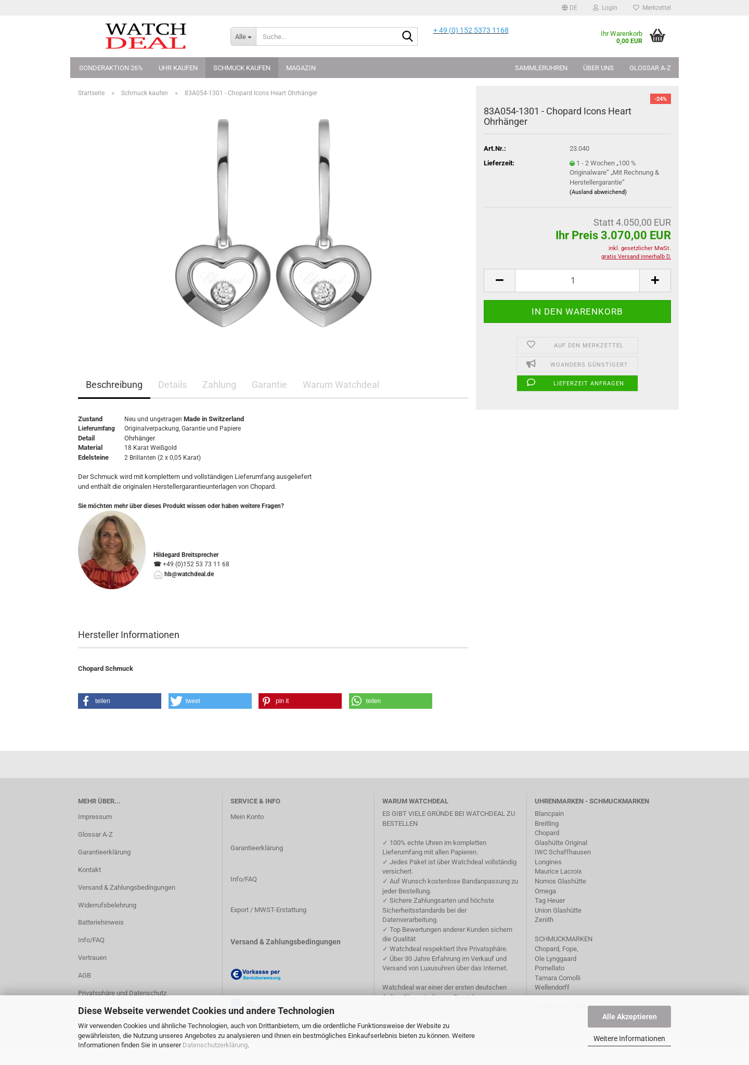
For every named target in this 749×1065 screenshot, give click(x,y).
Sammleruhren (541, 68)
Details (172, 384)
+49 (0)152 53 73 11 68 (196, 564)
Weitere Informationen (629, 1038)
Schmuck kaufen (241, 68)
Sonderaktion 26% (111, 68)
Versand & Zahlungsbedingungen (126, 887)
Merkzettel (652, 7)
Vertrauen (92, 958)
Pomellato (549, 968)
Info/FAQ (91, 940)
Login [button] (605, 7)
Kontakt (89, 870)
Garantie (269, 384)
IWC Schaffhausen (563, 852)
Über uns (598, 68)
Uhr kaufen (178, 68)
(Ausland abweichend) (598, 192)
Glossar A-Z (650, 68)
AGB (84, 975)
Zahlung (219, 384)
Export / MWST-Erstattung (268, 910)
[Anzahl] (577, 280)
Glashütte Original (561, 843)
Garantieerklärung (104, 852)
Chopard (547, 833)
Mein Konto (247, 817)
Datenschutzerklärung (215, 1045)
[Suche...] (243, 36)
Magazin (301, 68)
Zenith (544, 920)
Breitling (547, 823)
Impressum (95, 817)
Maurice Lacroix (558, 871)
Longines (548, 862)
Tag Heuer (550, 900)
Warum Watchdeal (341, 384)
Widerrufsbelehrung (107, 905)
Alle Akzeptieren (629, 1016)
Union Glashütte (558, 910)
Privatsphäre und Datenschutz (122, 993)
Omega (545, 891)
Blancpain (549, 813)
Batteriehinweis (101, 922)
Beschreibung (114, 384)
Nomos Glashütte (560, 881)
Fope (569, 949)
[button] (569, 8)
